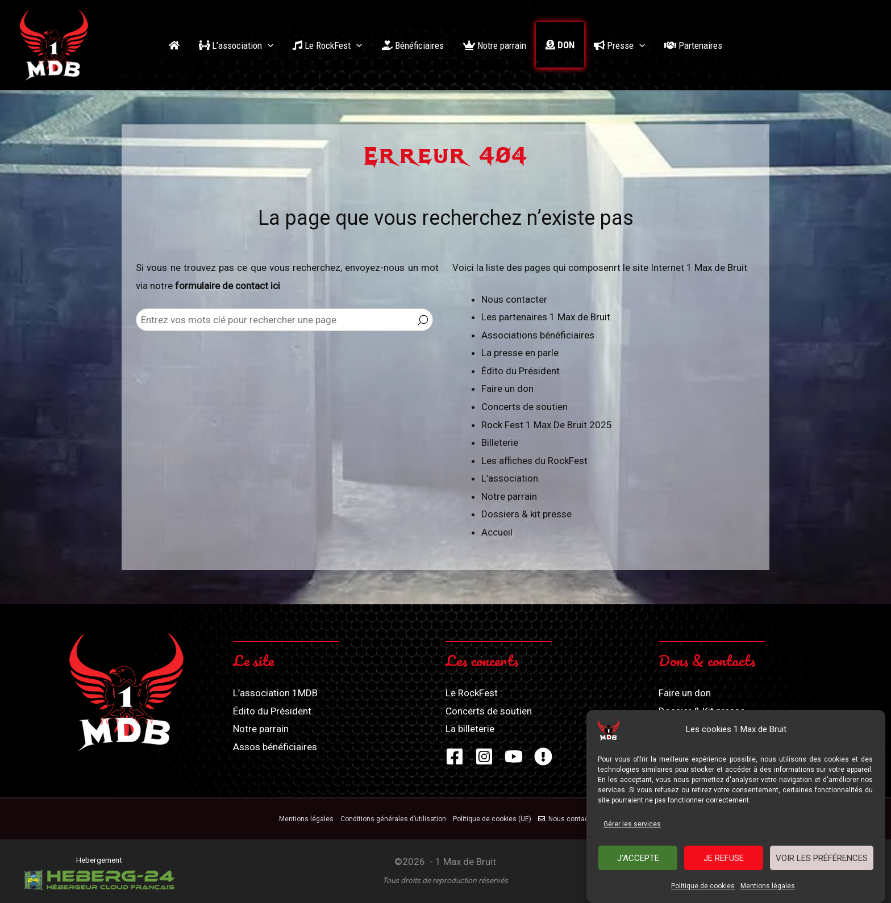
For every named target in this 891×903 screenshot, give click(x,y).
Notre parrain (509, 496)
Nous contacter (514, 299)
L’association (509, 478)
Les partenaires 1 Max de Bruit (545, 317)
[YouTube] (514, 756)
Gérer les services (632, 826)
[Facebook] (455, 756)
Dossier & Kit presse (702, 711)
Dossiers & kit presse (526, 514)
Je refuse (723, 860)
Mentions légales (767, 889)
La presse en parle (520, 352)
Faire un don (507, 388)
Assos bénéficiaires (275, 746)
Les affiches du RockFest (534, 460)
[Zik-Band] (543, 756)
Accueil (497, 532)
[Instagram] (484, 756)
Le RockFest (472, 693)
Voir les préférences (822, 860)
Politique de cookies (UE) (492, 819)
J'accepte (638, 860)
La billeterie (470, 728)
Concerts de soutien (524, 406)
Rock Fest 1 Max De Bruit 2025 (546, 424)
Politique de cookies (703, 889)
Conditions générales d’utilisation (393, 819)
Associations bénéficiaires (537, 335)
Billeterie (499, 442)
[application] (267, 45)
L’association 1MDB (275, 693)
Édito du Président (520, 371)
